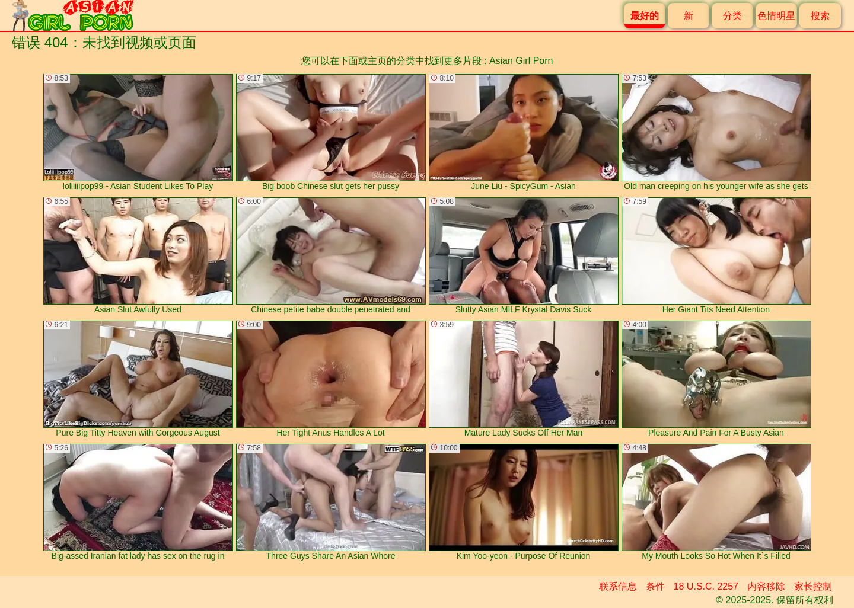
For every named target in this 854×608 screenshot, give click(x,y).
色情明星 (776, 16)
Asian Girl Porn (521, 61)
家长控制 (813, 586)
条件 (655, 586)
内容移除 (766, 586)
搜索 (820, 16)
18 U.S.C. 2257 (706, 586)
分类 (732, 16)
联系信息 (618, 586)
